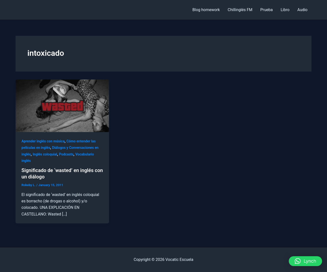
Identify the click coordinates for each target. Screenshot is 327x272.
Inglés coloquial (45, 154)
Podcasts (66, 154)
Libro (285, 9)
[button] (305, 261)
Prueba (266, 9)
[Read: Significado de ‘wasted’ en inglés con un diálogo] (62, 105)
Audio (302, 9)
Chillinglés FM (240, 9)
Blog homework (206, 9)
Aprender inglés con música (43, 141)
